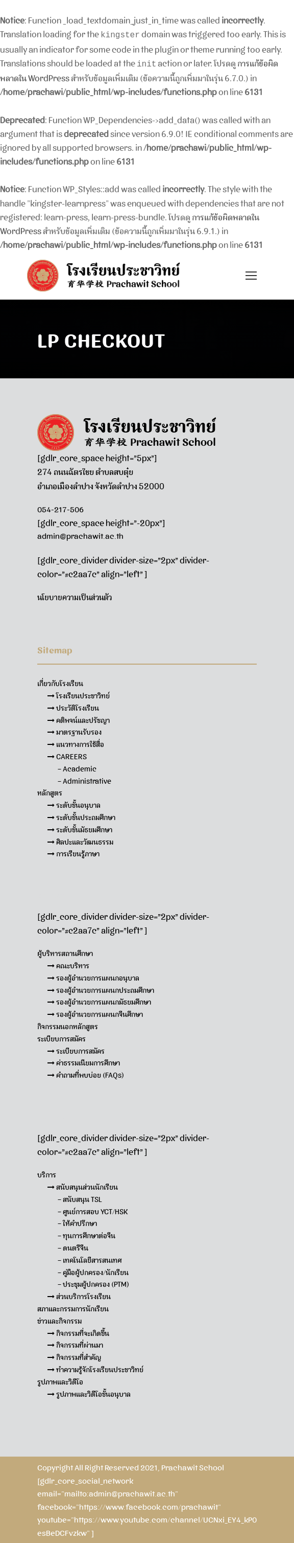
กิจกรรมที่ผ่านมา (75, 1343)
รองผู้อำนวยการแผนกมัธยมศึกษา (99, 1000)
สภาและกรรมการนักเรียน (73, 1307)
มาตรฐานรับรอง (74, 730)
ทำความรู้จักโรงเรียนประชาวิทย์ (95, 1368)
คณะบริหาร (68, 964)
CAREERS (67, 754)
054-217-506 (60, 507)
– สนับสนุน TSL (80, 1197)
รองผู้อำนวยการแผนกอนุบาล (93, 976)
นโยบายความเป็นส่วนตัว (74, 595)
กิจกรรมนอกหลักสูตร (67, 1024)
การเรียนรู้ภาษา (73, 852)
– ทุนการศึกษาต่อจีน (86, 1234)
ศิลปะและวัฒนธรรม (80, 840)
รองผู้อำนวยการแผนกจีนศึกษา (95, 1012)
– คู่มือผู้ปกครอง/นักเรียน (93, 1270)
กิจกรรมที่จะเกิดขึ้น (78, 1331)
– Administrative (84, 779)
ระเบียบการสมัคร (76, 1049)
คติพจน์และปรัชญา (78, 718)
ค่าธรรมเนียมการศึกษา (83, 1061)
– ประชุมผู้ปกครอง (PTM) (93, 1282)
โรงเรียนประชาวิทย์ (78, 694)
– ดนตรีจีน (73, 1246)
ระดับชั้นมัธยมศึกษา (79, 828)
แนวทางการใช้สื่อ (75, 742)
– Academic (77, 767)
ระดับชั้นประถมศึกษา (81, 815)
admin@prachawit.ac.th (80, 534)
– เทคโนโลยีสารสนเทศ (89, 1258)
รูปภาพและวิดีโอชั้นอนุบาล (89, 1392)
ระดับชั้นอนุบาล (74, 803)
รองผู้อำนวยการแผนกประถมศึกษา (100, 988)
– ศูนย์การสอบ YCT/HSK (93, 1210)
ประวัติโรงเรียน (73, 706)
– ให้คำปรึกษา (77, 1221)
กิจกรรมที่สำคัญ (74, 1355)
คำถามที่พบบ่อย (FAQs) (85, 1073)
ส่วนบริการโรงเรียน (79, 1294)
